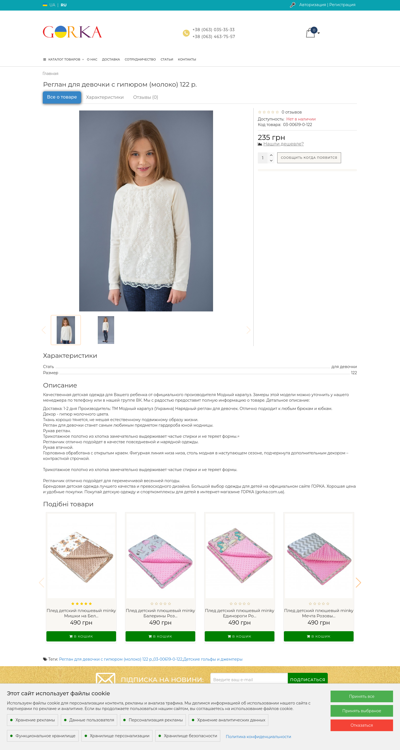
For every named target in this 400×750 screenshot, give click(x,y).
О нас (92, 59)
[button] (358, 579)
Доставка (111, 59)
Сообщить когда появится (309, 158)
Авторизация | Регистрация (327, 4)
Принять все (361, 696)
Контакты (187, 59)
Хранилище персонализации (119, 735)
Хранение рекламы (35, 720)
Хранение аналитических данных (231, 720)
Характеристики (105, 97)
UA (52, 4)
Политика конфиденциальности (258, 736)
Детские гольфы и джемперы (212, 652)
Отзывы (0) (145, 97)
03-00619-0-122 (167, 652)
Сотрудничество (140, 59)
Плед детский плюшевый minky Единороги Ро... (239, 613)
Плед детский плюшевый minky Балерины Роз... (160, 613)
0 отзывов (291, 112)
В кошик (81, 636)
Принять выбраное (361, 710)
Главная (50, 73)
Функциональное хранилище (46, 735)
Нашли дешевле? (283, 144)
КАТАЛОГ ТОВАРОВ (63, 59)
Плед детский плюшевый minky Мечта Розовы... (319, 613)
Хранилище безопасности (190, 735)
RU (63, 4)
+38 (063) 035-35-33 (213, 29)
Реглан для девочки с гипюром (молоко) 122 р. (106, 652)
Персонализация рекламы (156, 720)
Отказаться (362, 725)
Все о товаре (62, 97)
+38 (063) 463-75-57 (213, 36)
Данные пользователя (91, 720)
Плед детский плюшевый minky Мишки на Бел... (81, 613)
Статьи (167, 59)
